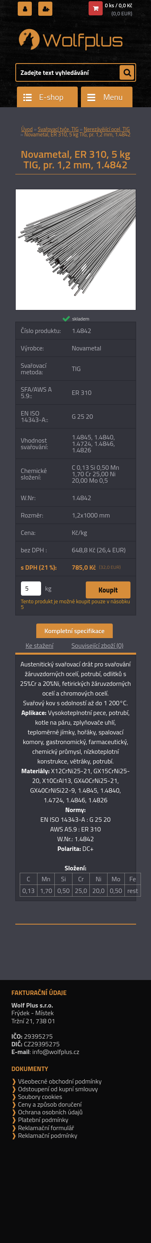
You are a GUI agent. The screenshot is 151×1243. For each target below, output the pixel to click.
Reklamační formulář (45, 1128)
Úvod (27, 129)
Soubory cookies (39, 1096)
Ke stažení (39, 645)
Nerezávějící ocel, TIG (107, 129)
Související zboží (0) (97, 645)
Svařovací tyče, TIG (58, 129)
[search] (127, 73)
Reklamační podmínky (47, 1135)
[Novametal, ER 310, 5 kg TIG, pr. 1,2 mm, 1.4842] (76, 192)
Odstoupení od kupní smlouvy (57, 1089)
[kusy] (31, 588)
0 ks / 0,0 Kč (118, 5)
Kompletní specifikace (74, 631)
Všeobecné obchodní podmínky (59, 1081)
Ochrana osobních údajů (50, 1112)
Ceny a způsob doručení (49, 1104)
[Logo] (70, 39)
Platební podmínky (42, 1119)
